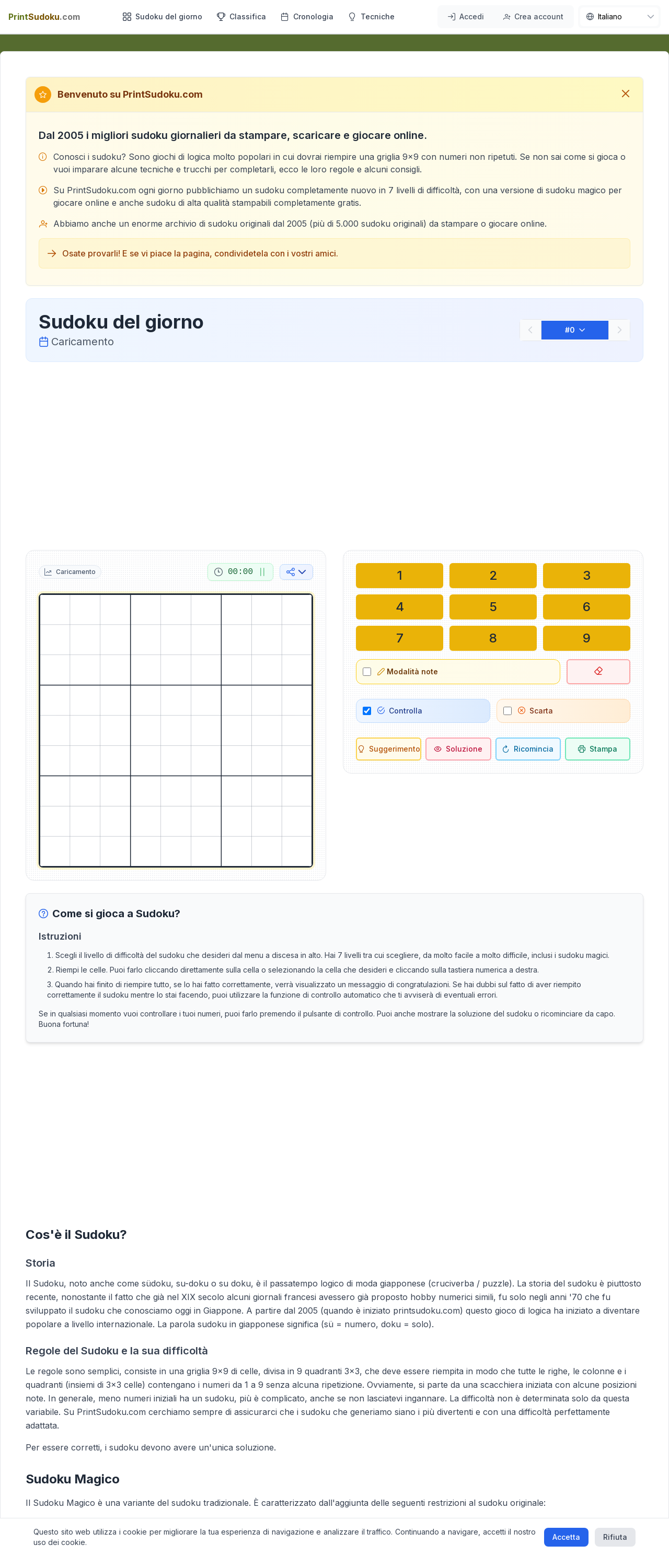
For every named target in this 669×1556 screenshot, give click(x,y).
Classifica (241, 16)
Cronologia (307, 16)
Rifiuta (615, 1536)
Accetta (566, 1536)
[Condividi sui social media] (296, 572)
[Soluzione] (458, 749)
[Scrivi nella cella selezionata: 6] (586, 606)
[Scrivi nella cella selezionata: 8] (493, 638)
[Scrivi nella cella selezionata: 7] (399, 638)
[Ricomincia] (528, 749)
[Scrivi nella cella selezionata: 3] (586, 575)
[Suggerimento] (388, 749)
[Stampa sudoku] (597, 749)
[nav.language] (619, 16)
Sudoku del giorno (162, 16)
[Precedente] (530, 330)
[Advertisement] (334, 454)
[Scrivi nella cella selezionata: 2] (493, 575)
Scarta (535, 710)
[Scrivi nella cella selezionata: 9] (586, 638)
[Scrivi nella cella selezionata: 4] (399, 606)
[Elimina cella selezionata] (598, 671)
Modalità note (407, 671)
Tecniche (371, 16)
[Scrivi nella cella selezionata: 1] (399, 575)
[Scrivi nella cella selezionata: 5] (493, 606)
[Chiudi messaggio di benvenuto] (626, 95)
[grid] (176, 730)
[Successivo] (619, 330)
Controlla (399, 710)
